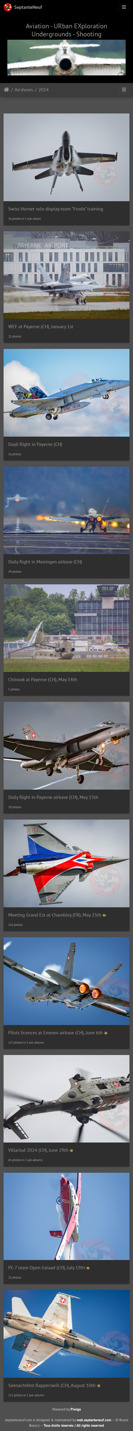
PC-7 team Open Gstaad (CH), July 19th (47, 1268)
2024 (43, 90)
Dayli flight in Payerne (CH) (35, 444)
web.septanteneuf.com (94, 1420)
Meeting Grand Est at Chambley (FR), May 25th (54, 915)
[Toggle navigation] (124, 7)
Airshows (24, 90)
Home (6, 89)
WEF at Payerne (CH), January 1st (40, 326)
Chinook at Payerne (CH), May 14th (42, 679)
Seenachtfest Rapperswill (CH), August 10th (52, 1385)
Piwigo (76, 1409)
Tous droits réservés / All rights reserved (74, 1425)
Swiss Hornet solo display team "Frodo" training (55, 209)
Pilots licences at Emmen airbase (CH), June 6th (55, 1033)
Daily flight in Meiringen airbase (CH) (45, 562)
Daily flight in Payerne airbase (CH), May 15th (53, 797)
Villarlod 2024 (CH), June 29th (38, 1150)
